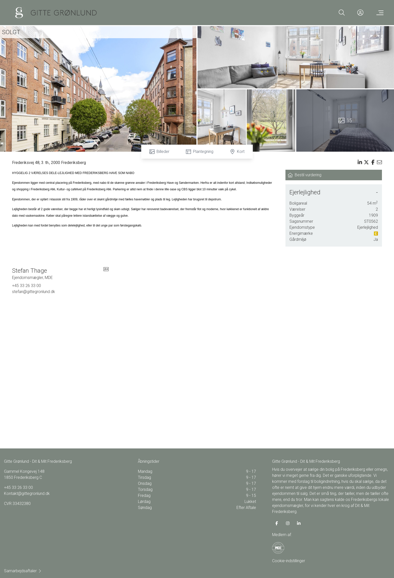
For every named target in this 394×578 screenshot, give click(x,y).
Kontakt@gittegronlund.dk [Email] (27, 493)
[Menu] (379, 13)
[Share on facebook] (372, 162)
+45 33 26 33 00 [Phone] (26, 285)
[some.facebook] (276, 523)
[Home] (54, 12)
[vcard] (106, 274)
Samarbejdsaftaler (23, 570)
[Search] (342, 13)
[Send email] (379, 162)
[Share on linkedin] (359, 162)
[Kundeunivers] (360, 13)
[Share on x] (366, 162)
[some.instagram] (287, 523)
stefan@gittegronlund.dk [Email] (33, 291)
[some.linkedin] (298, 523)
